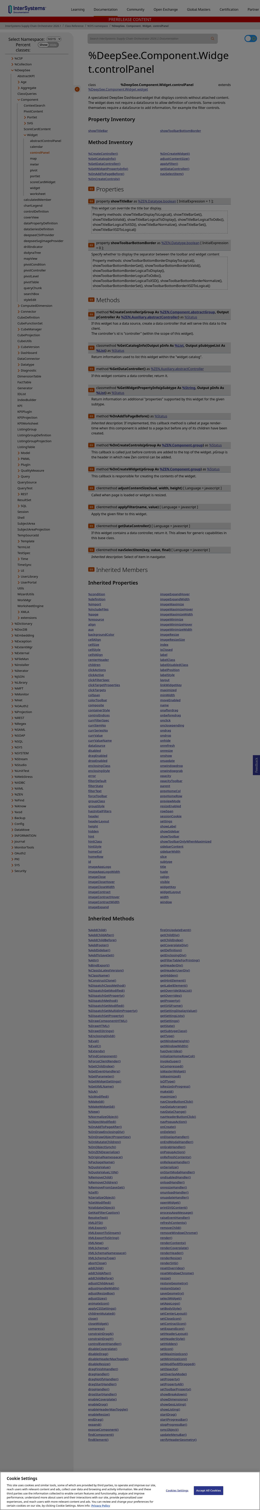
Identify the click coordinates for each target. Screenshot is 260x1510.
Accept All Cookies (208, 1494)
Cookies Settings (177, 1494)
